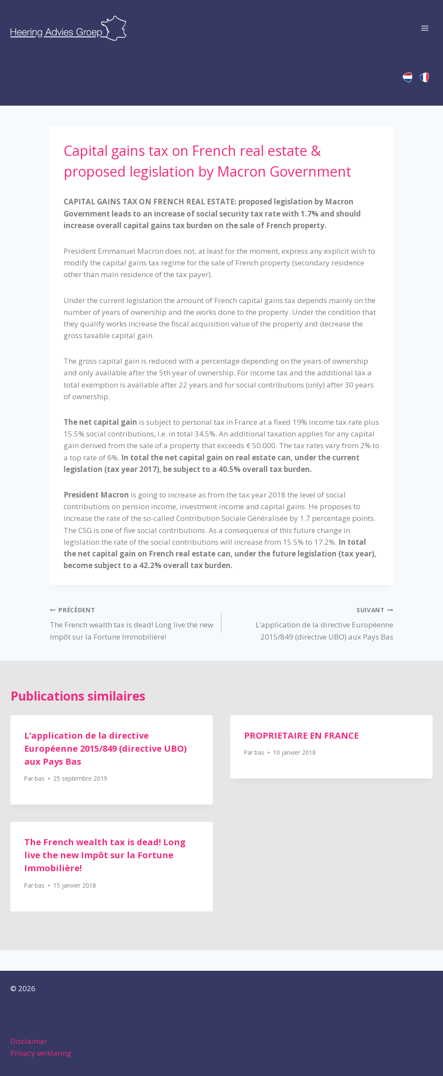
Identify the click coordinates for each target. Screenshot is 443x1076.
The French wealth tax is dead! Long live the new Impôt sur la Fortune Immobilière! (132, 623)
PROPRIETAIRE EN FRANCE (301, 735)
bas (40, 778)
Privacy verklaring (40, 1053)
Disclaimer (28, 1041)
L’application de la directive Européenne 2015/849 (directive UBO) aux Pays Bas (311, 623)
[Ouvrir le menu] (425, 28)
